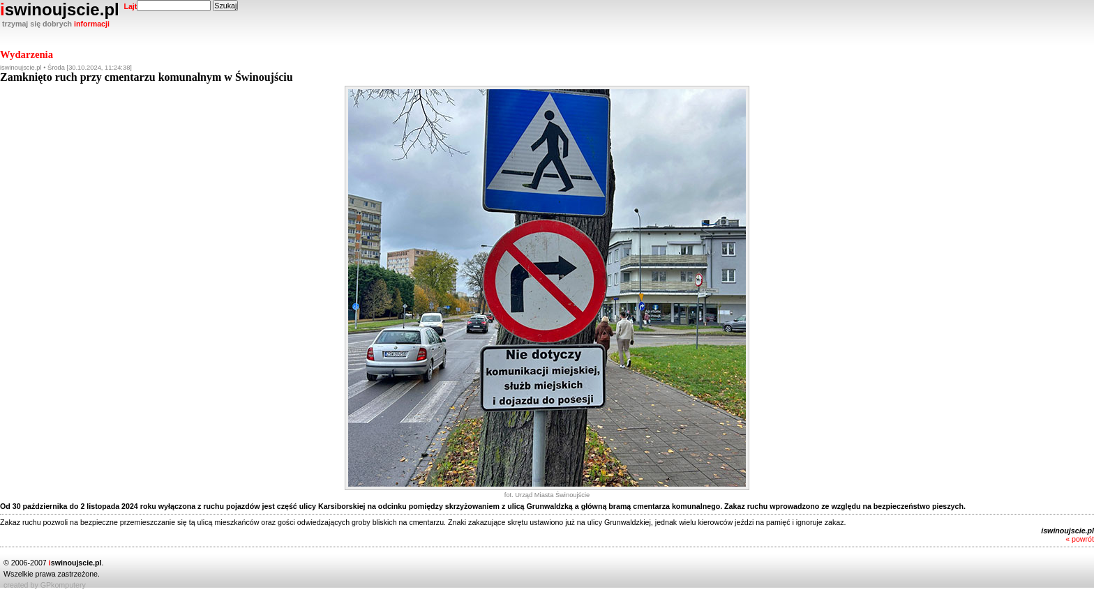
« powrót (1079, 539)
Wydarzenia (26, 54)
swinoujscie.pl (68, 9)
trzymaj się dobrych (56, 24)
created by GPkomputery (44, 585)
